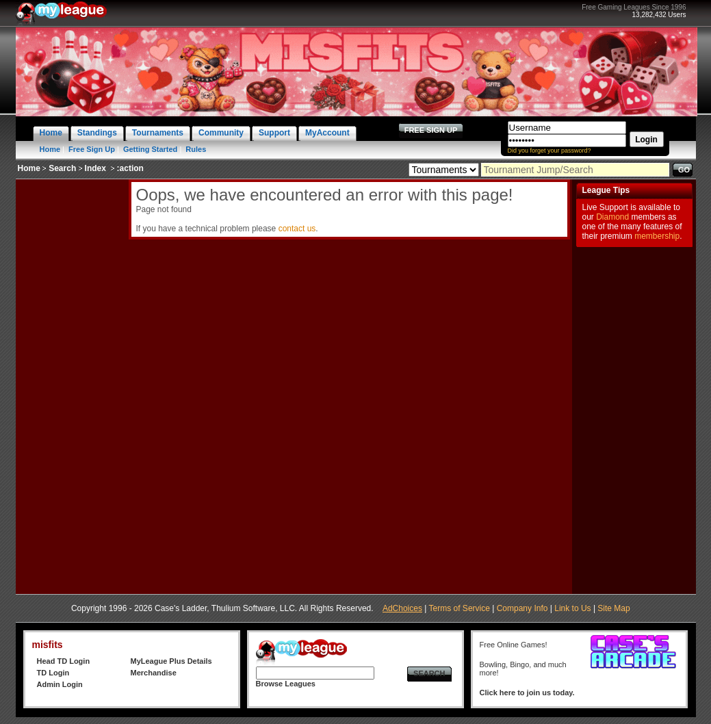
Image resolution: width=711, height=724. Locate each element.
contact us (297, 228)
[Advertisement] (70, 384)
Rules (195, 149)
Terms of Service (459, 608)
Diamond (612, 217)
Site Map (613, 608)
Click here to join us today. (527, 692)
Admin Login (60, 684)
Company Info (522, 608)
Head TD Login (63, 661)
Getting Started (150, 149)
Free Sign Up (91, 149)
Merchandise (154, 673)
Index (95, 168)
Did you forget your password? (549, 150)
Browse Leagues (285, 684)
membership (657, 236)
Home (50, 149)
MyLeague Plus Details (171, 661)
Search (62, 168)
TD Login (53, 673)
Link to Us (572, 608)
